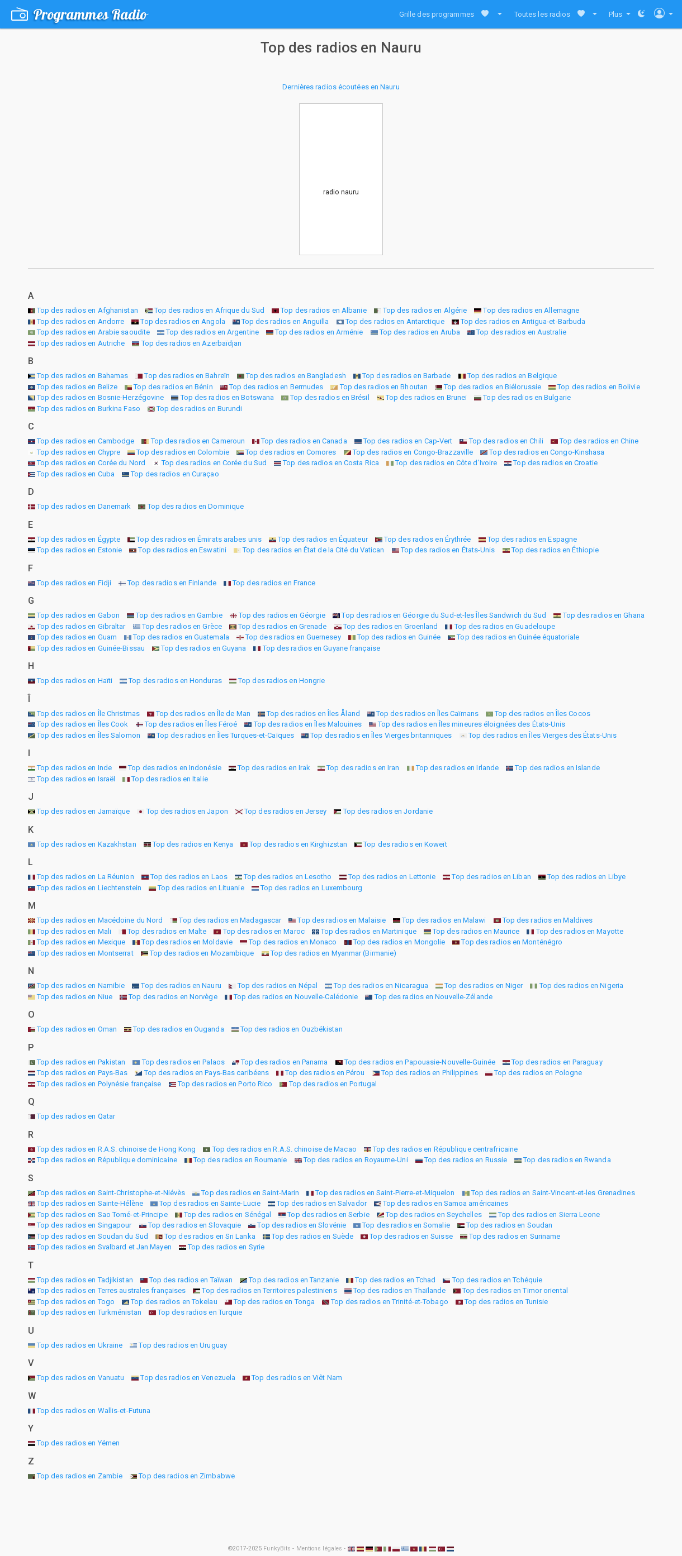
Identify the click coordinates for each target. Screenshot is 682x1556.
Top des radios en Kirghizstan (298, 844)
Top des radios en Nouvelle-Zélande (433, 996)
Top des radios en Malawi (444, 920)
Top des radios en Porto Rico (225, 1084)
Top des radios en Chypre (78, 452)
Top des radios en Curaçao (175, 474)
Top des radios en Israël (76, 779)
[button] (497, 14)
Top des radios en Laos (189, 876)
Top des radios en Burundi (200, 408)
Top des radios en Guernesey (293, 637)
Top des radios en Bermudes (276, 387)
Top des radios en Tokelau (174, 1301)
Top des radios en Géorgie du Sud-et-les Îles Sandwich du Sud (444, 615)
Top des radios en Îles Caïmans (427, 713)
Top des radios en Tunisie (506, 1301)
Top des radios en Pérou (324, 1072)
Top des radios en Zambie (79, 1476)
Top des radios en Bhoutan (384, 387)
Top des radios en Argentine (212, 332)
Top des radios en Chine (599, 441)
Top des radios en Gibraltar (81, 626)
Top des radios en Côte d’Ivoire (446, 463)
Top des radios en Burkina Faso (88, 408)
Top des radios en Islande (557, 767)
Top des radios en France (274, 583)
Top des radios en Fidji (74, 583)
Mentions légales (319, 1548)
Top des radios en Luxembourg (312, 888)
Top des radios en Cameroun (198, 441)
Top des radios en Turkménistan (89, 1312)
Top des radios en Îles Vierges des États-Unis (542, 735)
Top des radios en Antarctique (394, 321)
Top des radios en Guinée (399, 637)
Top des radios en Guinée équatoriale (518, 637)
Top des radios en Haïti (74, 680)
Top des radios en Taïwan (191, 1280)
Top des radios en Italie (169, 779)
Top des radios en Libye (586, 876)
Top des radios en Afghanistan (87, 310)
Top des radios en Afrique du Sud (209, 310)
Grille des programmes (436, 14)
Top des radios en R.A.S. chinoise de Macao (284, 1149)
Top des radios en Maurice (476, 931)
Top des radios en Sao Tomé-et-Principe (102, 1214)
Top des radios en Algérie (425, 310)
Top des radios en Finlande (171, 583)
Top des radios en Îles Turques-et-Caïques (225, 735)
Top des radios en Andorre (81, 321)
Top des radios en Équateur (323, 539)
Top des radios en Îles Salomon (88, 735)
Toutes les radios (542, 14)
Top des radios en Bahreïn (187, 375)
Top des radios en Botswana (227, 397)
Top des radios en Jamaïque (83, 811)
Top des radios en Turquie (200, 1312)
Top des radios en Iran (362, 767)
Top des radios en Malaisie (341, 920)
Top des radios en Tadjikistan (85, 1280)
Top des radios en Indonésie (174, 767)
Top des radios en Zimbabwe (187, 1476)
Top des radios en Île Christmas (88, 713)
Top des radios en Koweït (405, 844)
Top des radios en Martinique (368, 931)
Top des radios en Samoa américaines (446, 1203)
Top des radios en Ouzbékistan (291, 1029)
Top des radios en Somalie (406, 1225)
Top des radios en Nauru (181, 985)
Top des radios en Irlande (457, 767)
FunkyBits (277, 1548)
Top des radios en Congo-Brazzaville (413, 452)
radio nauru (341, 192)
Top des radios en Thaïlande (399, 1290)
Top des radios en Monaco (293, 942)
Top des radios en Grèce (182, 626)
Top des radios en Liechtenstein (89, 888)
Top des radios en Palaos (183, 1062)
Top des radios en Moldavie (187, 942)
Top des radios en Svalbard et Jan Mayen (104, 1247)
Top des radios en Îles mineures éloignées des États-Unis (472, 724)
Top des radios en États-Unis (448, 550)
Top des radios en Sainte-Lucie (210, 1203)
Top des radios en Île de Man (203, 713)
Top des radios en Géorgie (282, 615)
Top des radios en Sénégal (228, 1214)
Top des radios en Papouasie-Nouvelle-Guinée (419, 1062)
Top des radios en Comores (291, 452)
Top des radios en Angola (182, 321)
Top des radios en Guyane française (321, 648)
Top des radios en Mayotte (580, 931)
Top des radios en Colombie (182, 452)
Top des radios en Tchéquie (497, 1280)
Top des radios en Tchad (395, 1280)
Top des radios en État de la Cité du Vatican (313, 550)
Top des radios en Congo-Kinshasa (546, 452)
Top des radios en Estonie (79, 550)
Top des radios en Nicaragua (381, 985)
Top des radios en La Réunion (85, 876)
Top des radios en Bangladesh (296, 375)
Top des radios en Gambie (179, 615)
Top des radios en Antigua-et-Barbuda (523, 321)
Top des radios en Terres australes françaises (111, 1290)
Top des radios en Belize (77, 387)
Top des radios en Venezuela (187, 1377)
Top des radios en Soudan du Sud (92, 1236)
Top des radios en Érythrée (427, 539)
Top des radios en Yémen (78, 1443)
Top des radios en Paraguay (557, 1062)
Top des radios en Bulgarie (527, 397)
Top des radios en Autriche (81, 343)
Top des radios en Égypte (78, 539)
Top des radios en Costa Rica (331, 463)
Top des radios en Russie (465, 1160)
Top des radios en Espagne (532, 539)
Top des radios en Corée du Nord (91, 463)
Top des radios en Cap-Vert (408, 441)
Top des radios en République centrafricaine (445, 1149)
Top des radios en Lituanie (201, 888)
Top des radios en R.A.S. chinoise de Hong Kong (116, 1149)
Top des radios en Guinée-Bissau (91, 648)
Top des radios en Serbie (328, 1214)
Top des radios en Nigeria (581, 985)
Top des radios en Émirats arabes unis (199, 539)
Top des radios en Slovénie (301, 1225)
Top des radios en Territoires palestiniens (269, 1290)
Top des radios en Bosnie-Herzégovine (100, 397)
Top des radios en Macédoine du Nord (100, 920)
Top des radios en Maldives (548, 920)
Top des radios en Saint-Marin (250, 1193)
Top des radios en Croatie (555, 463)
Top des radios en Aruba (420, 332)
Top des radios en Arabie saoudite (93, 332)
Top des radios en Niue (74, 996)
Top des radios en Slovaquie (194, 1225)
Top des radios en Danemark (84, 506)
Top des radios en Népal (278, 985)
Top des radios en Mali (74, 931)
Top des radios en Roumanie (240, 1160)
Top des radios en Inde (74, 767)
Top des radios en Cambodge (86, 441)
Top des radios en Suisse (411, 1236)
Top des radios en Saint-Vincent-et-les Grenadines (553, 1193)
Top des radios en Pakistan (81, 1062)
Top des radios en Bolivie (598, 387)
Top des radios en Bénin (173, 387)
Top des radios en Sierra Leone (549, 1214)
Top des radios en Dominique (196, 506)
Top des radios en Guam (77, 637)
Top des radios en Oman (77, 1029)
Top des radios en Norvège (173, 996)
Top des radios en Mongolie (399, 942)
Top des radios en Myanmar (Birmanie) (334, 953)
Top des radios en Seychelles (434, 1214)
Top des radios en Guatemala (181, 637)
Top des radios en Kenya (193, 844)
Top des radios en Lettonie (392, 876)
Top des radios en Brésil (329, 397)
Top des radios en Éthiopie (555, 550)
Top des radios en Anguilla (285, 321)
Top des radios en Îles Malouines (308, 724)
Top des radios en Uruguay (183, 1345)
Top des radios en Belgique (512, 375)
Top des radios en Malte (166, 931)
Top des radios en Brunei (426, 397)
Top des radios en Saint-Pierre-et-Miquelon (384, 1193)
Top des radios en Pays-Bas (82, 1072)
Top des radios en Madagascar (230, 920)
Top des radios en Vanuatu (81, 1377)
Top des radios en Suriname (515, 1236)
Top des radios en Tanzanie (294, 1280)
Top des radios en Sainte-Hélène (90, 1203)
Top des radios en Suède (312, 1236)
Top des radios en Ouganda (178, 1029)
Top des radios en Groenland (390, 626)
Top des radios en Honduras (175, 680)
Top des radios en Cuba (76, 474)
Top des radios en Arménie (319, 332)
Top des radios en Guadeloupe (505, 626)
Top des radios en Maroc (264, 931)
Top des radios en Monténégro (511, 942)
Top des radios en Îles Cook (83, 724)
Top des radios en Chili (506, 441)
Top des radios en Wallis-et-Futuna (93, 1410)
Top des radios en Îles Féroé (191, 724)
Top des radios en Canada (304, 441)
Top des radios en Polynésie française (99, 1084)
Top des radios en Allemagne (531, 310)
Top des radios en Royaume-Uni (356, 1160)
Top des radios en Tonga (274, 1301)
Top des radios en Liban (491, 876)
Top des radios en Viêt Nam (297, 1377)
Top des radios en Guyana (203, 648)
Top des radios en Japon (187, 811)
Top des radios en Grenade (282, 626)
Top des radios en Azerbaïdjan (191, 343)
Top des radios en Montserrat (85, 953)
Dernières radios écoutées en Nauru (340, 87)
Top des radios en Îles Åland (313, 713)
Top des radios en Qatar (76, 1116)
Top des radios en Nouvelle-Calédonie (296, 996)
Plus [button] (616, 14)
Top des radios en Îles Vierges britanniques (381, 735)
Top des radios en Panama (284, 1062)
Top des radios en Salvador (322, 1203)
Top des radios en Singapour (84, 1225)
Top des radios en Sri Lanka (209, 1236)
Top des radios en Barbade (406, 375)
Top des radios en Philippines (429, 1072)
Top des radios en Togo (76, 1301)
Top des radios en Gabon (78, 615)
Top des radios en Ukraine (80, 1345)
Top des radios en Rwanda (566, 1160)
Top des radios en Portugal (333, 1084)
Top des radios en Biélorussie (492, 387)
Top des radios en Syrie (226, 1247)
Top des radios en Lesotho (288, 876)
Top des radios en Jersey (285, 811)
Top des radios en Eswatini (182, 550)
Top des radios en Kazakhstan (86, 844)
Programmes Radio (79, 14)
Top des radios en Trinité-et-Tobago (389, 1301)
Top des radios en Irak (274, 767)
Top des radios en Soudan (509, 1225)
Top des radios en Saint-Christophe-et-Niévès (111, 1193)
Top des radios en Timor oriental (515, 1290)
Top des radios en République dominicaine (107, 1160)
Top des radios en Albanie (324, 310)
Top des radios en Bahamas (83, 375)
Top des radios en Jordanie (388, 811)
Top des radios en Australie (521, 332)
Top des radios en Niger (483, 985)
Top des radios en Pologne (538, 1072)
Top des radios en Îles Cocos (542, 713)
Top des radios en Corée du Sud (214, 463)
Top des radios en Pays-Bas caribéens (206, 1072)
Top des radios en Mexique (81, 942)
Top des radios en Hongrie (281, 680)
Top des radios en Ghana (604, 615)
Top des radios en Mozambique (202, 953)
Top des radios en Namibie (81, 985)
